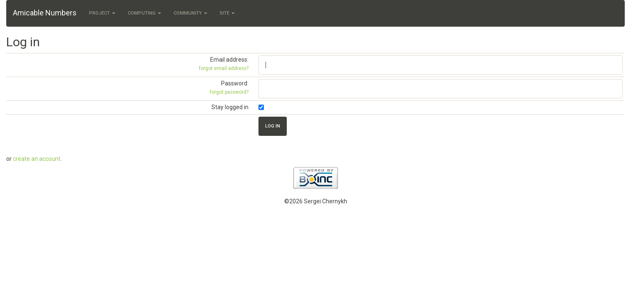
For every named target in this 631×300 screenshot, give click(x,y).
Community (190, 13)
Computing (144, 13)
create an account (36, 158)
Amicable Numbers (45, 12)
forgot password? (229, 92)
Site (227, 13)
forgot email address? (223, 68)
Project (102, 13)
